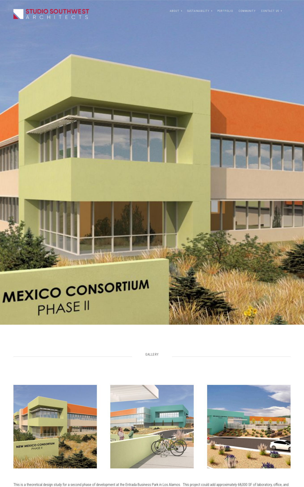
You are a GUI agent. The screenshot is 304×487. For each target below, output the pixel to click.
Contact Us (270, 11)
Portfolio (225, 11)
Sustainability (198, 11)
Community (247, 11)
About (174, 11)
